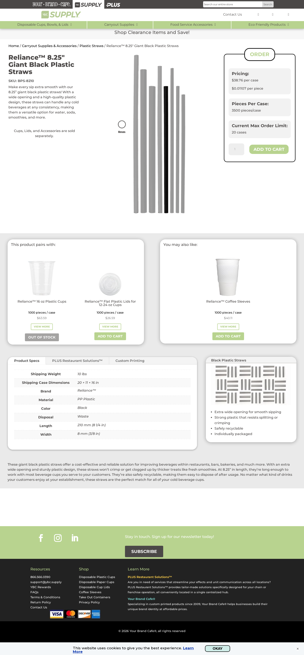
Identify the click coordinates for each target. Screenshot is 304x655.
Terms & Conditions (45, 597)
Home (13, 46)
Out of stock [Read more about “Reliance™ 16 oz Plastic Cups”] (42, 337)
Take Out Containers (94, 597)
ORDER (259, 54)
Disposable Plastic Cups (97, 577)
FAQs (34, 592)
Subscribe (144, 551)
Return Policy (40, 602)
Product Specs (26, 361)
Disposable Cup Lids (94, 587)
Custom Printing (129, 361)
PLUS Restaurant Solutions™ (77, 361)
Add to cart (269, 149)
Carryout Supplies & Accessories (49, 46)
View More (42, 326)
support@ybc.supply (46, 582)
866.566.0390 (40, 577)
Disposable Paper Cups (96, 582)
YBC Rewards (40, 587)
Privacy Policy (89, 602)
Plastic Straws (91, 46)
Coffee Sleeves (90, 592)
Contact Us (38, 607)
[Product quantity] (236, 149)
